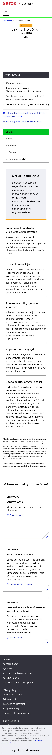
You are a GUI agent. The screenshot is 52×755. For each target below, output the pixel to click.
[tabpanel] (26, 300)
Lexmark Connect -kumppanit (18, 682)
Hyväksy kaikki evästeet (26, 750)
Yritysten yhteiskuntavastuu (17, 673)
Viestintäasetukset (12, 694)
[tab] (26, 132)
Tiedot (9, 138)
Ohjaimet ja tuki (16, 158)
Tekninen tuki (10, 699)
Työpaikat (8, 668)
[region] (26, 740)
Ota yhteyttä (11, 690)
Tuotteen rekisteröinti (14, 703)
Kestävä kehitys (11, 677)
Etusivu (36, 3)
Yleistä (9, 131)
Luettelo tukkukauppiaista (16, 713)
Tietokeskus (11, 721)
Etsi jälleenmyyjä (11, 708)
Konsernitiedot (10, 663)
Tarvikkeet (11, 145)
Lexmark (8, 659)
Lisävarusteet (13, 152)
